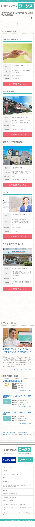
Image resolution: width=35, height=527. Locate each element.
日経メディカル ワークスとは (10, 467)
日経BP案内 (6, 481)
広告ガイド (5, 478)
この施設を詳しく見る (17, 84)
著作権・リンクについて (9, 500)
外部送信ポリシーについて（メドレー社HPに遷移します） (16, 513)
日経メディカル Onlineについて (11, 474)
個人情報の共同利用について (10, 493)
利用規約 (5, 471)
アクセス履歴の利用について (10, 497)
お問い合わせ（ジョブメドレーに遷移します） (14, 504)
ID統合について (7, 490)
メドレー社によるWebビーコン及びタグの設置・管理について (17, 508)
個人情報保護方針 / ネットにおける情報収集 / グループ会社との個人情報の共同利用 (17, 485)
